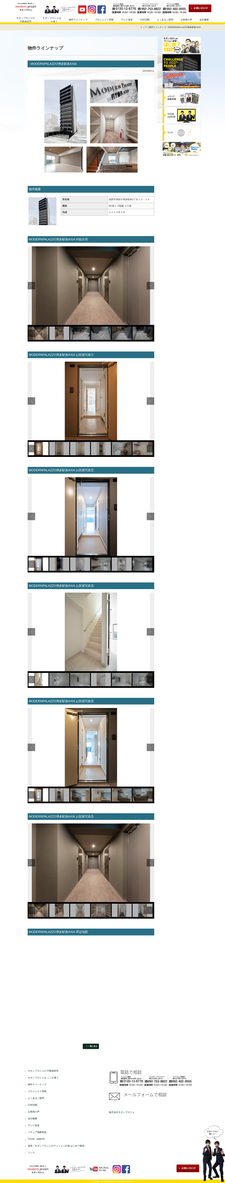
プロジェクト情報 (104, 19)
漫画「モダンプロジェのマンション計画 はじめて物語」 (57, 1145)
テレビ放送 (127, 19)
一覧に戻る (92, 1046)
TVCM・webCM (36, 1139)
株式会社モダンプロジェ (122, 1112)
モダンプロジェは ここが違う (43, 1077)
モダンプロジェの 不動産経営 (43, 1070)
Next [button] (150, 285)
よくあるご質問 (165, 19)
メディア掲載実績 (37, 1132)
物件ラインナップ (78, 19)
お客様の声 (186, 19)
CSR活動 (145, 19)
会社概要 (204, 19)
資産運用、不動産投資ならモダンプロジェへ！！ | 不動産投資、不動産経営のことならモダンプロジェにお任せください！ (28, 6)
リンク (31, 1152)
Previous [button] (31, 285)
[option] (91, 285)
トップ (143, 27)
